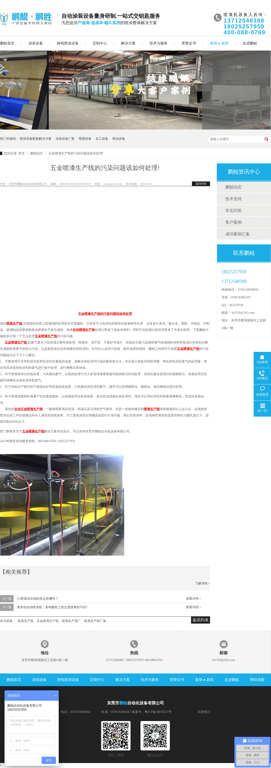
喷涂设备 (118, 138)
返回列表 (201, 183)
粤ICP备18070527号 (158, 712)
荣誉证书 (189, 43)
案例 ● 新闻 (219, 43)
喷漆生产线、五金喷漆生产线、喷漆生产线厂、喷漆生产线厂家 (62, 621)
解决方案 (128, 43)
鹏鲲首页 (7, 43)
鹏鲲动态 (37, 153)
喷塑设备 (85, 138)
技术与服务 (159, 43)
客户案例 (233, 222)
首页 (22, 153)
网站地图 (257, 680)
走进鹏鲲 (250, 43)
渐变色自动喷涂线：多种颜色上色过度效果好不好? (52, 607)
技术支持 (233, 199)
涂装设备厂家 (65, 138)
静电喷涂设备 (68, 43)
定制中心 (100, 43)
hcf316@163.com (243, 312)
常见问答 (233, 210)
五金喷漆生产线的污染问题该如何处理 (105, 314)
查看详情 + (193, 598)
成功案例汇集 (237, 234)
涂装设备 (35, 43)
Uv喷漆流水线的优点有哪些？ (37, 598)
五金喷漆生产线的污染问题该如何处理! (76, 153)
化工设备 (102, 138)
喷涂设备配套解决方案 (35, 138)
